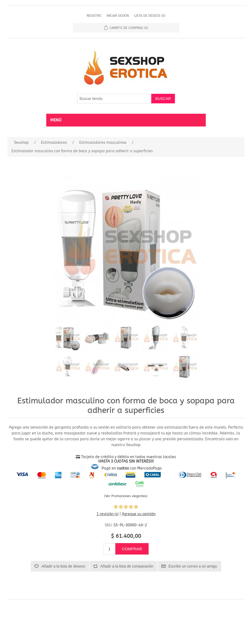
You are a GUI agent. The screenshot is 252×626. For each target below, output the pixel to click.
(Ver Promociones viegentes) (126, 496)
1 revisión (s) (107, 514)
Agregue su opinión (139, 514)
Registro (94, 16)
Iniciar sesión (118, 16)
